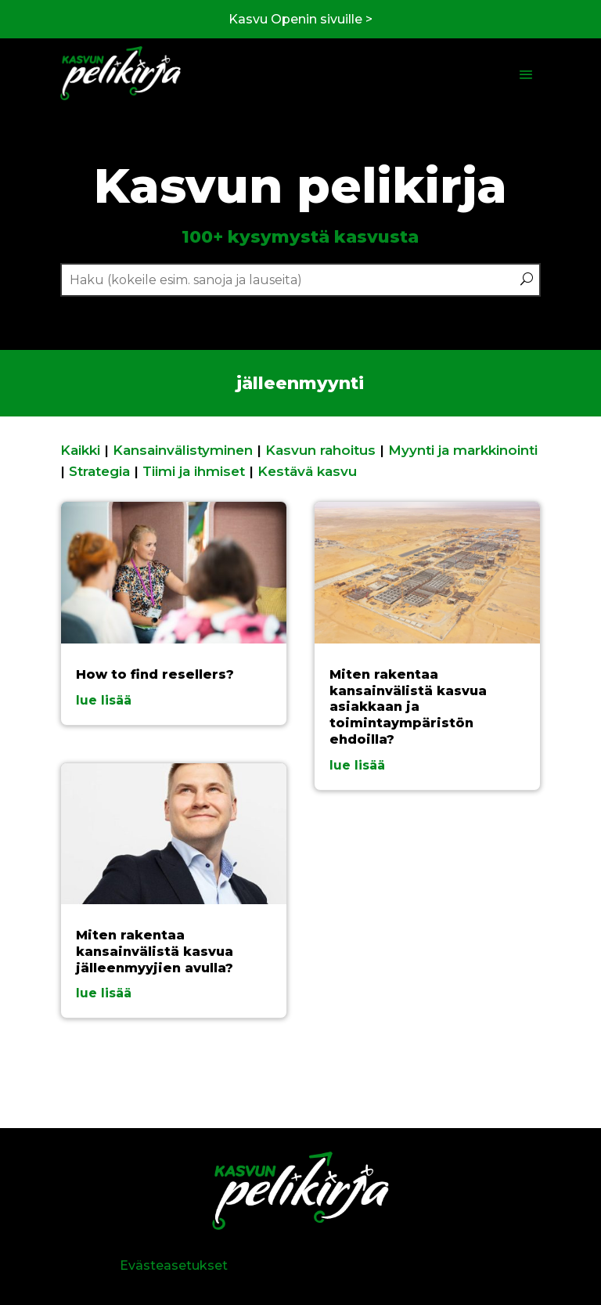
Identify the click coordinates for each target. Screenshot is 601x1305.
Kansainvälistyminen (183, 450)
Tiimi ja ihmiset (193, 471)
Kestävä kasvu (307, 471)
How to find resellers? (155, 674)
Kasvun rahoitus (320, 450)
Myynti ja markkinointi (463, 450)
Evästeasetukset (174, 1265)
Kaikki (80, 450)
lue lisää (103, 700)
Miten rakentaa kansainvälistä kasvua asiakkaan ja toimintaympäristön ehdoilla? (408, 707)
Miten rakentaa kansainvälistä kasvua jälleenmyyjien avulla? (154, 951)
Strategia (99, 471)
